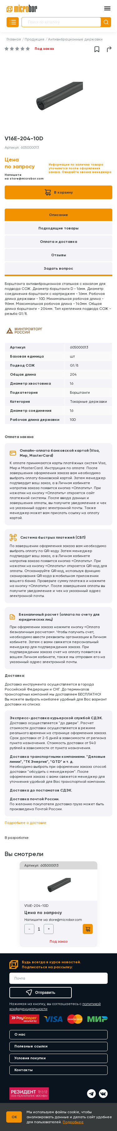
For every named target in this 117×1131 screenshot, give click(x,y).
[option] (59, 96)
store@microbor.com (27, 178)
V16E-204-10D (36, 905)
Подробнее (73, 1122)
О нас (19, 1034)
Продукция (34, 39)
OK (14, 1117)
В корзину (59, 192)
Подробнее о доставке (25, 823)
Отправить (40, 992)
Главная (14, 39)
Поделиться (109, 49)
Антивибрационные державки (75, 39)
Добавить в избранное (97, 49)
